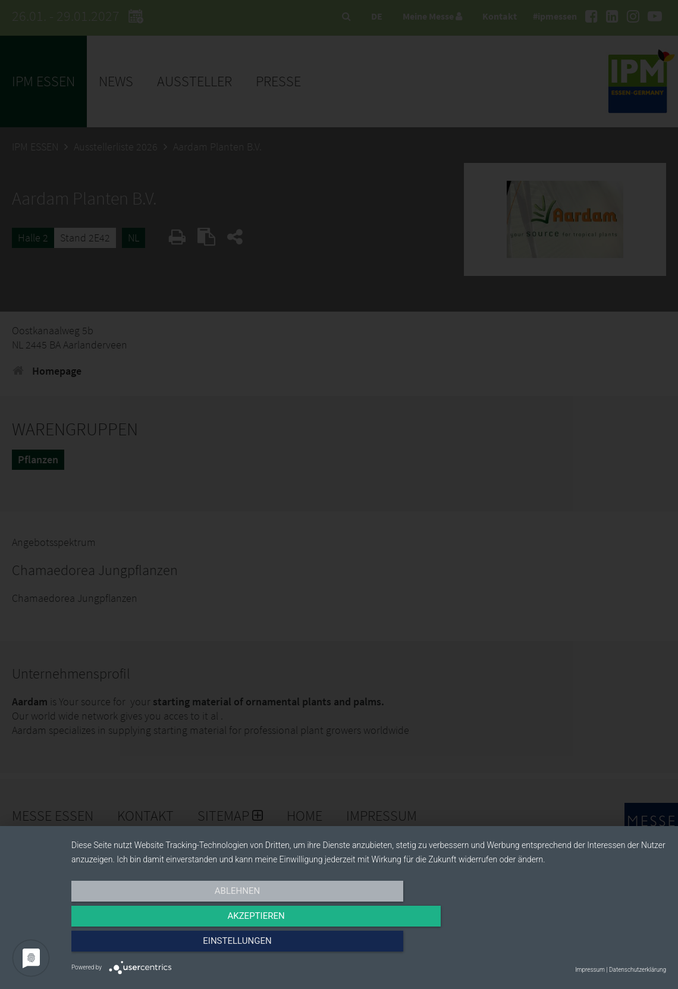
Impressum (590, 969)
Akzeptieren (368, 945)
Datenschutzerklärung (637, 969)
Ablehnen (160, 945)
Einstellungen (576, 945)
